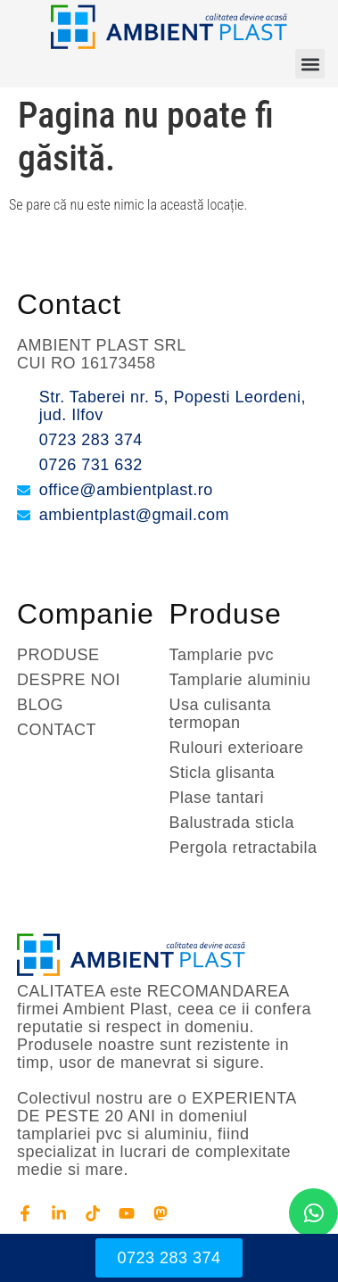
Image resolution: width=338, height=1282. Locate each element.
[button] (310, 64)
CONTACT (56, 730)
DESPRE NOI (68, 680)
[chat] (313, 1212)
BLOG (40, 705)
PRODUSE (58, 655)
